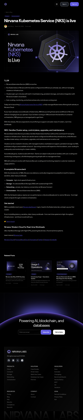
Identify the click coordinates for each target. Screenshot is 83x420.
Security (9, 402)
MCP (55, 382)
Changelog (57, 374)
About (32, 394)
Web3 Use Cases (36, 374)
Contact (33, 397)
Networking (10, 377)
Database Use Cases (37, 377)
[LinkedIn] (13, 360)
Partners (33, 379)
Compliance (10, 404)
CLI (55, 385)
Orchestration (11, 379)
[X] (17, 360)
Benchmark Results (60, 377)
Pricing (9, 394)
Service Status (58, 379)
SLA (55, 399)
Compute (10, 372)
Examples (57, 372)
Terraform (57, 387)
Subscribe (47, 332)
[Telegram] (22, 360)
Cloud (9, 369)
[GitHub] (9, 360)
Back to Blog (8, 12)
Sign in (64, 4)
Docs (55, 369)
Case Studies (35, 369)
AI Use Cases (35, 372)
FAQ (8, 399)
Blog (8, 397)
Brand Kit (9, 407)
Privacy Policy (58, 397)
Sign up (74, 4)
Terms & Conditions (60, 394)
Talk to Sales (60, 332)
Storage (9, 374)
